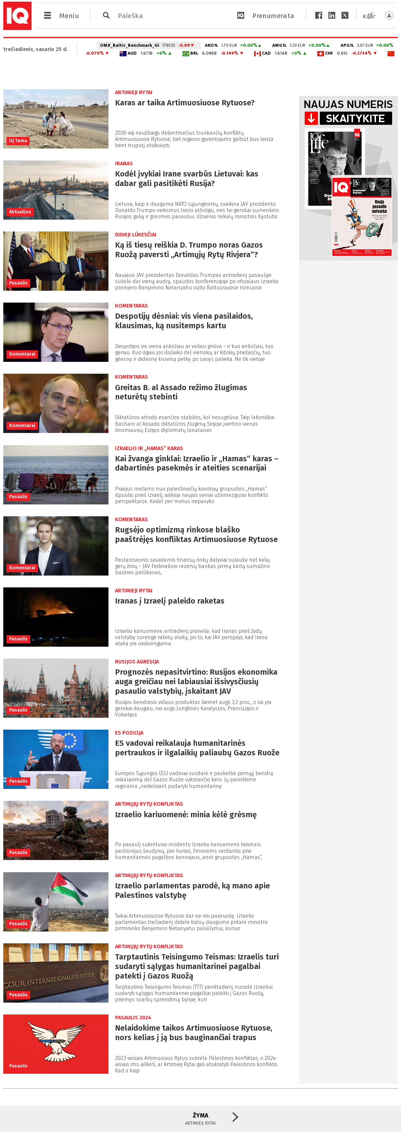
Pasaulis (18, 283)
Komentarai (22, 354)
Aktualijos (20, 212)
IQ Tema (18, 141)
